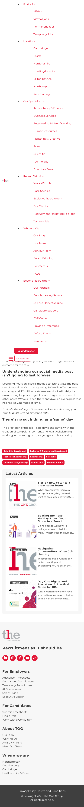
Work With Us (42, 183)
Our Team (39, 243)
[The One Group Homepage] (5, 181)
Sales (36, 146)
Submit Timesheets (14, 712)
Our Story (39, 235)
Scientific (39, 154)
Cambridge (40, 48)
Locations (29, 41)
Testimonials (41, 221)
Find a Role (9, 715)
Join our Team (42, 250)
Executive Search (44, 169)
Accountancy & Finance (48, 108)
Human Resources (45, 131)
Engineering (36, 457)
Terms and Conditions (51, 791)
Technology (40, 161)
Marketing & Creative (46, 138)
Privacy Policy (27, 791)
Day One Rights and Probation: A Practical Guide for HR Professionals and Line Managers (54, 587)
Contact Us (40, 266)
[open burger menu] (11, 358)
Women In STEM (55, 462)
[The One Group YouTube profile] (27, 658)
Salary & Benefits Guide (48, 302)
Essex (37, 55)
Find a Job (29, 4)
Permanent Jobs (44, 26)
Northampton (42, 86)
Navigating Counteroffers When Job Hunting (55, 551)
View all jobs (41, 19)
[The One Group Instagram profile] (13, 658)
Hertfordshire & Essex (16, 773)
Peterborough (42, 94)
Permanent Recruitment (18, 681)
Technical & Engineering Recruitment (48, 451)
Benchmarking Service (47, 295)
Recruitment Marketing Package (54, 213)
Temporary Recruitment (17, 685)
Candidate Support (45, 310)
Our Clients (40, 206)
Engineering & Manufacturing (52, 123)
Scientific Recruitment (15, 451)
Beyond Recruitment (36, 280)
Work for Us (9, 738)
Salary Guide (10, 692)
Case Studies (41, 190)
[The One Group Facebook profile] (20, 658)
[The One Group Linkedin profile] (5, 658)
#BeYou (38, 11)
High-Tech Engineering (15, 457)
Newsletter (40, 341)
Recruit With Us (33, 176)
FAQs (36, 273)
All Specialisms (11, 689)
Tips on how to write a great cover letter (54, 484)
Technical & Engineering (16, 462)
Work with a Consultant (17, 719)
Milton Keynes (42, 78)
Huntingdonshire (44, 71)
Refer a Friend (42, 333)
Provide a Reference (46, 325)
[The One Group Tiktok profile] (35, 658)
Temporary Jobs (43, 34)
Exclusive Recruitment (47, 198)
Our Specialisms (33, 101)
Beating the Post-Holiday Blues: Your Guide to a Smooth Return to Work (52, 520)
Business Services (44, 115)
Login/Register (26, 351)
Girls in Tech (37, 462)
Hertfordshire (41, 63)
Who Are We (31, 228)
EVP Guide (40, 318)
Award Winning (43, 258)
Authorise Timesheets (16, 677)
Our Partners (41, 287)
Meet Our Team (12, 746)
